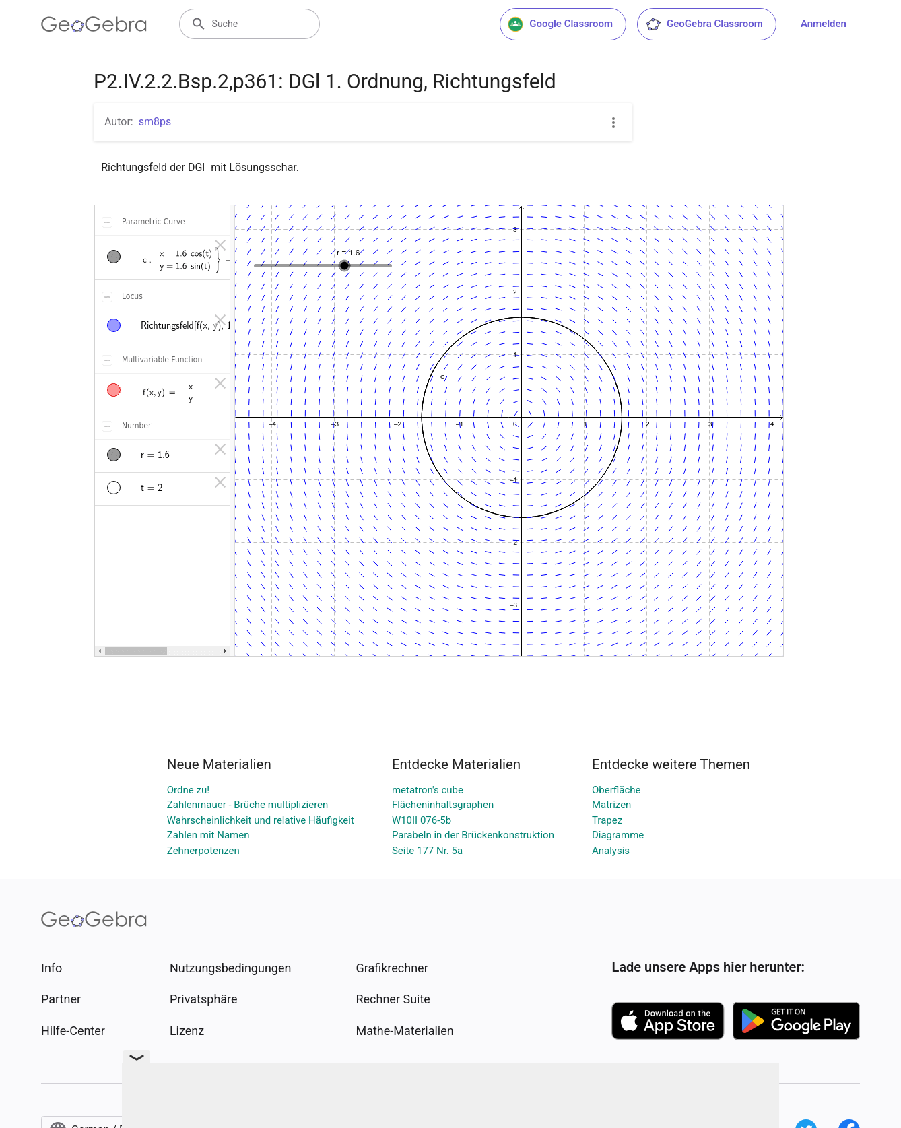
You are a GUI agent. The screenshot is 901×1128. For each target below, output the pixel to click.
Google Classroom (560, 24)
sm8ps (155, 121)
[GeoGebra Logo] (94, 24)
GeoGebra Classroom (704, 24)
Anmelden (823, 24)
